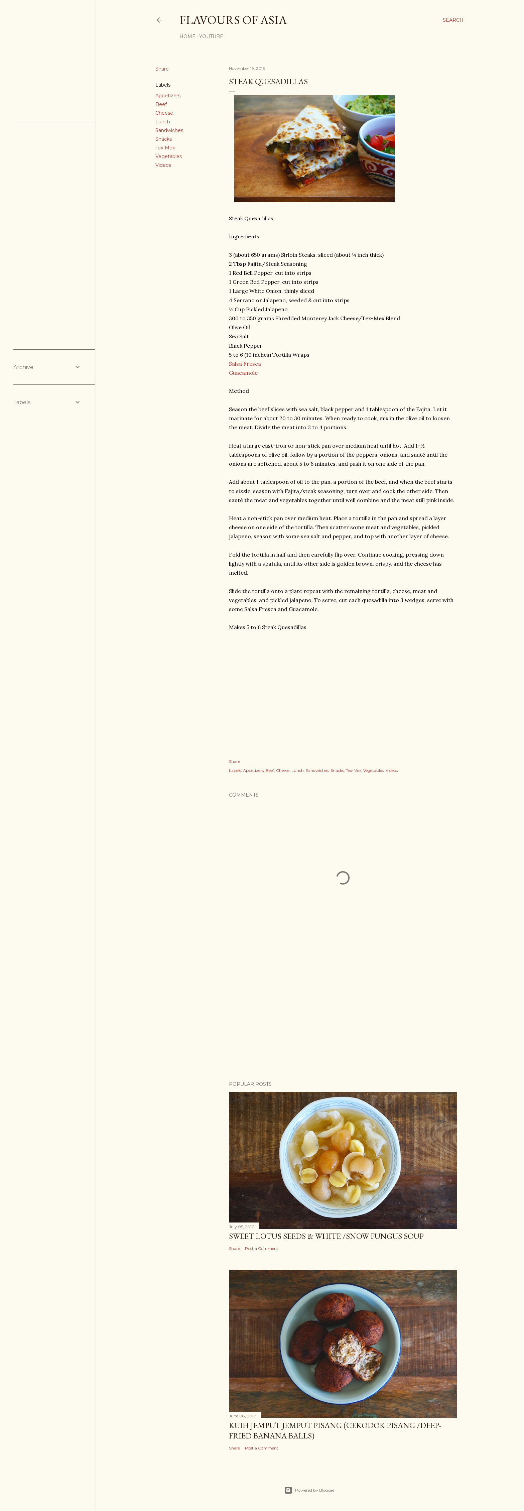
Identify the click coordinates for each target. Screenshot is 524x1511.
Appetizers (167, 96)
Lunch (162, 122)
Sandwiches (169, 130)
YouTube (211, 36)
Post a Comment (261, 1248)
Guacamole (243, 372)
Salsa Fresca (245, 363)
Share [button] (162, 69)
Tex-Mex (165, 148)
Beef (161, 104)
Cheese (164, 113)
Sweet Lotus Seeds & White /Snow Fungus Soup (326, 1236)
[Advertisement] (343, 1017)
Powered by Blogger (309, 1490)
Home (187, 36)
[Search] (453, 20)
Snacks (163, 139)
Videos (163, 165)
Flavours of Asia (233, 20)
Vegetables (168, 156)
